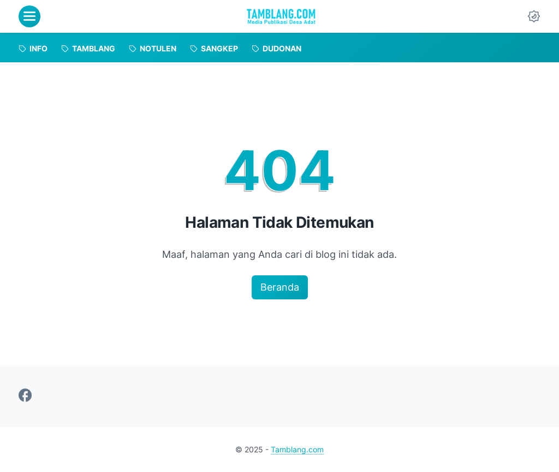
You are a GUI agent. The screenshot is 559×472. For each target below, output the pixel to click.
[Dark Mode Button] (533, 16)
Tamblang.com (297, 449)
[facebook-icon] (25, 396)
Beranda (279, 287)
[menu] (29, 16)
